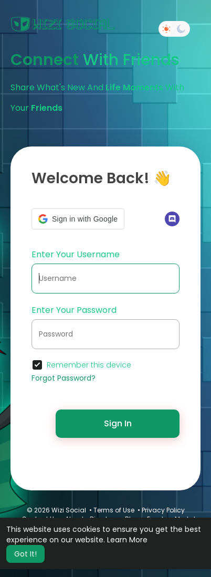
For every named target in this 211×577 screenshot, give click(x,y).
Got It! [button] (25, 554)
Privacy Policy (163, 510)
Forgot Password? (63, 378)
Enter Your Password (74, 310)
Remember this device (89, 365)
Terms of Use (113, 510)
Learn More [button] (127, 539)
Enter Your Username (75, 254)
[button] (77, 218)
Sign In (118, 423)
